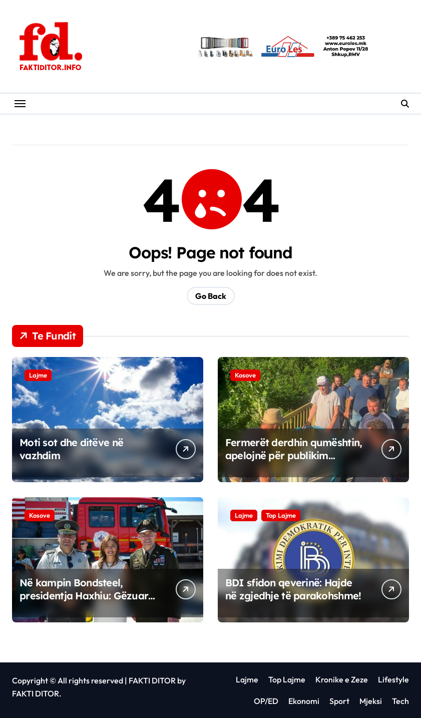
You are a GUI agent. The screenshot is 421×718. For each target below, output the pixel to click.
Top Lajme (281, 515)
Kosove (245, 375)
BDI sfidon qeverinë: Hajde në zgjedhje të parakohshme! (293, 589)
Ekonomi (303, 701)
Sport (339, 701)
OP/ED (266, 701)
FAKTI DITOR (152, 680)
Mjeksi (370, 701)
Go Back (210, 296)
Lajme (38, 375)
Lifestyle (393, 679)
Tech (400, 701)
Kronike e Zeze (341, 679)
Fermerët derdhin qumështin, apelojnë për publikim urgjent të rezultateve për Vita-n (293, 462)
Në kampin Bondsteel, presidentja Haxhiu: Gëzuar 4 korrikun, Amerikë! (84, 595)
